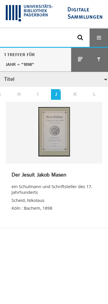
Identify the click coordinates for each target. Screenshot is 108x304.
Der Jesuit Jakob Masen (39, 175)
